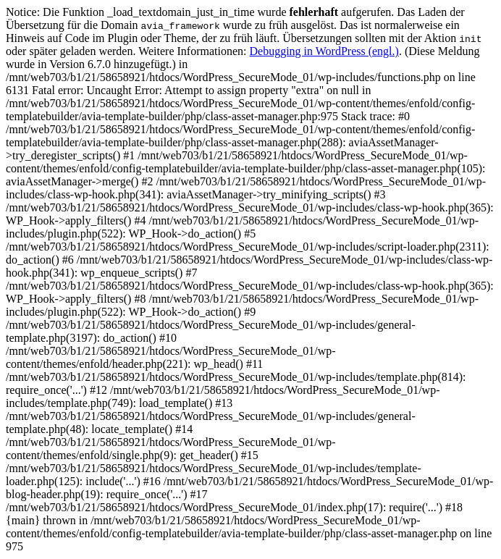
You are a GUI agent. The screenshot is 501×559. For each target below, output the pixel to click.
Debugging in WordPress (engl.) (324, 51)
